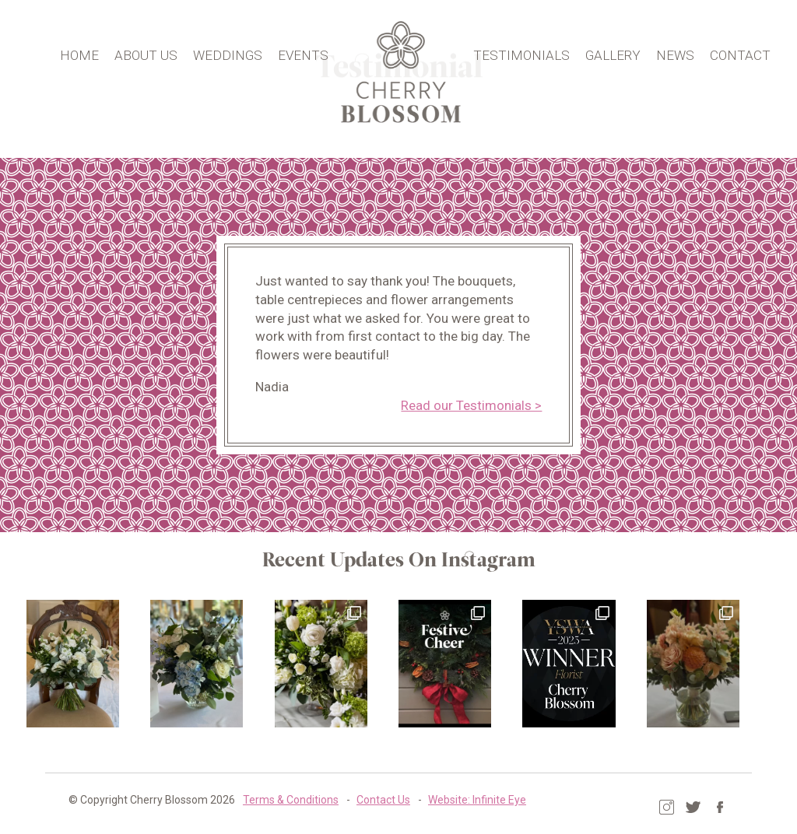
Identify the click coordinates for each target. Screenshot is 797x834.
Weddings (230, 53)
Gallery (617, 53)
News (680, 53)
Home (82, 53)
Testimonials (526, 53)
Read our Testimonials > (474, 405)
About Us (149, 53)
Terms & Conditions (267, 799)
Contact (744, 53)
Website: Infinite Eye (454, 799)
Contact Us (360, 799)
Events (306, 53)
